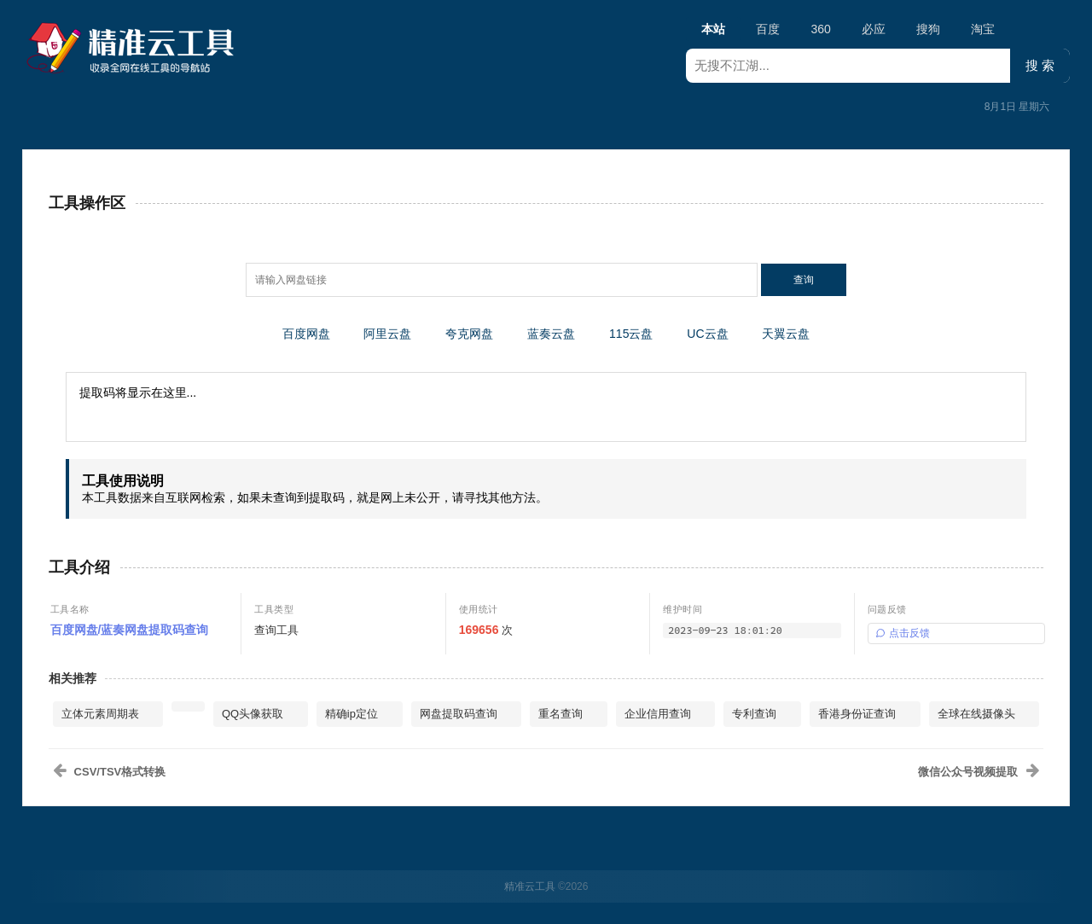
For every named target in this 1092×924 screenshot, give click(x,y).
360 (820, 29)
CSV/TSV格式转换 (120, 771)
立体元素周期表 (100, 713)
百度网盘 (306, 333)
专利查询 (754, 713)
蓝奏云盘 (551, 333)
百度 (768, 29)
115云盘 (631, 333)
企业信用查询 (657, 713)
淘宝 (983, 29)
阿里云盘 (387, 333)
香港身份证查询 (857, 713)
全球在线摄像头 (976, 713)
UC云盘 (707, 333)
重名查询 (560, 713)
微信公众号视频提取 (968, 771)
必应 (874, 29)
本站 (713, 31)
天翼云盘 (786, 333)
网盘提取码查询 (458, 713)
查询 (803, 280)
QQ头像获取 (252, 713)
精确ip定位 (351, 713)
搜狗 (928, 29)
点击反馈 (902, 633)
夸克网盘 (469, 333)
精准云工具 (529, 886)
